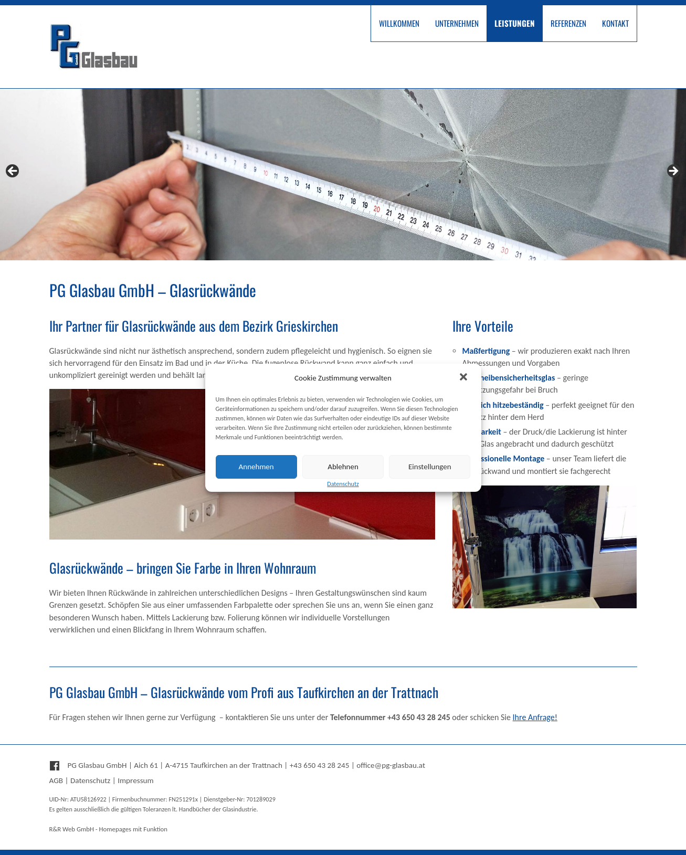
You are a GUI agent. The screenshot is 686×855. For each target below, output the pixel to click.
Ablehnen (343, 466)
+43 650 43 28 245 (320, 765)
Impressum (136, 780)
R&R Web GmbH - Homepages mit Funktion (108, 829)
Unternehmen (457, 23)
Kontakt (615, 23)
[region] (343, 174)
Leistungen (514, 23)
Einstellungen (429, 466)
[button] (464, 378)
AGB (56, 780)
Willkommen (399, 23)
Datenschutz (90, 780)
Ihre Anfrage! (535, 717)
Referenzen (568, 23)
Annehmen (256, 466)
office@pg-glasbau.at (390, 765)
